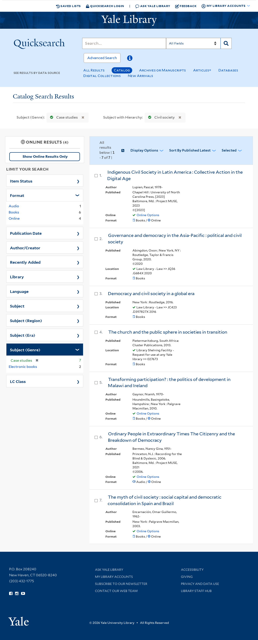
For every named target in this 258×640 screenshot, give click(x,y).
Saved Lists (68, 6)
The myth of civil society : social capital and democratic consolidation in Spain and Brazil (164, 500)
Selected (229, 150)
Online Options (148, 215)
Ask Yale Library (152, 6)
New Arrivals (140, 76)
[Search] (124, 43)
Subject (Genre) (25, 349)
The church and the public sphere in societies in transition (167, 332)
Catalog (122, 70)
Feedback (186, 6)
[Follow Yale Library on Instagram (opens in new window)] (16, 594)
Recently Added (25, 262)
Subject (17, 305)
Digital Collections (102, 76)
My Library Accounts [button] (223, 6)
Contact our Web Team (116, 591)
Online (14, 218)
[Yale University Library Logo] (129, 20)
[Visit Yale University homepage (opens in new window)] (18, 620)
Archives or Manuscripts (162, 70)
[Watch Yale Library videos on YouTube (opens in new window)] (23, 594)
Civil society (160, 117)
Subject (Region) (26, 320)
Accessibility (192, 569)
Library (17, 276)
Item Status (21, 180)
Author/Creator (25, 247)
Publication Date (26, 233)
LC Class (18, 381)
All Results (94, 70)
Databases (228, 70)
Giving (187, 576)
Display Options (144, 150)
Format (17, 195)
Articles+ (202, 70)
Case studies (62, 117)
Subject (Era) (22, 335)
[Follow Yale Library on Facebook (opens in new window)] (10, 594)
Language (19, 291)
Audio (14, 206)
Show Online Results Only (45, 156)
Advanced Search (102, 58)
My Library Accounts (114, 576)
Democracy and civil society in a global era (151, 293)
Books (14, 212)
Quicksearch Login (105, 6)
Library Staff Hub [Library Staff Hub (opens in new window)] (196, 591)
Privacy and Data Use (200, 584)
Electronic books (23, 367)
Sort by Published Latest (190, 150)
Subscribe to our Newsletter (121, 584)
